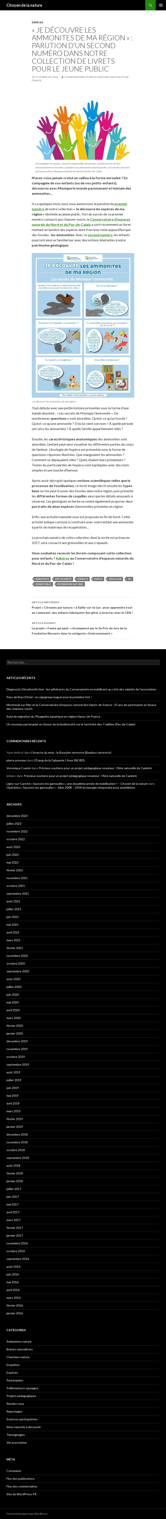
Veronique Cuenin (18, 768)
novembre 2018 (17, 1142)
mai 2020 (12, 1002)
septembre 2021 (17, 893)
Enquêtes (13, 1365)
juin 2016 (12, 1274)
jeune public (43, 584)
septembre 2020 (17, 971)
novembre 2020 (17, 955)
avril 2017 (12, 1212)
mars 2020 (13, 1018)
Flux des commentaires (21, 1486)
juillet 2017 (13, 1189)
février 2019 (14, 1119)
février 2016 (14, 1305)
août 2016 (13, 1266)
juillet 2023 (13, 823)
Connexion (13, 1471)
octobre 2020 (15, 963)
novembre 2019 (17, 1049)
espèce (98, 579)
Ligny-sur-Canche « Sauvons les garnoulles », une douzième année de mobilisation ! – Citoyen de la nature (77, 783)
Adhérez (62, 558)
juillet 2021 (13, 909)
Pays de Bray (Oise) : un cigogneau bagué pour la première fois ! (49, 697)
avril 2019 (12, 1103)
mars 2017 (13, 1220)
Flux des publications (20, 1478)
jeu (130, 579)
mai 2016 (12, 1282)
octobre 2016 (15, 1251)
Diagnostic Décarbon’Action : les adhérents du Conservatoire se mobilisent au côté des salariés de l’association (81, 689)
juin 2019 (12, 1088)
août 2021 (13, 901)
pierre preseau (16, 760)
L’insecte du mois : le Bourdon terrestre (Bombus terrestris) (71, 752)
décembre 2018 (17, 1134)
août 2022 (13, 847)
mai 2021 (12, 924)
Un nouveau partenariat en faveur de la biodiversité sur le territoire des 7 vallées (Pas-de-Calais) (70, 724)
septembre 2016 (17, 1259)
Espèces (37, 22)
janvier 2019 (14, 1126)
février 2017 (14, 1227)
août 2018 (13, 1165)
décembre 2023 (17, 816)
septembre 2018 (17, 1158)
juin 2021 (12, 917)
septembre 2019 (17, 1064)
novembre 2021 (17, 878)
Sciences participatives (22, 1419)
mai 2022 (12, 862)
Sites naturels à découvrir (23, 1427)
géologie (115, 579)
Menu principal (161, 5)
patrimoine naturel (70, 584)
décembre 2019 (17, 1041)
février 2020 (14, 1025)
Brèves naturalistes (19, 1349)
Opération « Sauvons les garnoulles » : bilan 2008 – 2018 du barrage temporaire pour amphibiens (70, 787)
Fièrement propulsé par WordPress (27, 1513)
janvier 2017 (14, 1235)
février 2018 (14, 1173)
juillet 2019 (13, 1080)
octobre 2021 (15, 886)
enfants (83, 579)
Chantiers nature (18, 1357)
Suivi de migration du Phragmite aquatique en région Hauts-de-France (53, 716)
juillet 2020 (13, 987)
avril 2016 (12, 1290)
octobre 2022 (15, 839)
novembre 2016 (17, 1243)
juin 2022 (12, 854)
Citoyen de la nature (24, 5)
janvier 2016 (14, 1313)
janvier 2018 (14, 1181)
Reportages (14, 1411)
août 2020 (13, 979)
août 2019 (13, 1072)
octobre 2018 (15, 1150)
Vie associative (16, 1442)
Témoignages (15, 1435)
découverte (63, 579)
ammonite (42, 579)
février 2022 (14, 870)
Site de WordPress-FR (21, 1494)
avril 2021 (12, 932)
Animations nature (19, 1341)
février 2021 (14, 948)
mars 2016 (13, 1297)
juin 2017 (12, 1196)
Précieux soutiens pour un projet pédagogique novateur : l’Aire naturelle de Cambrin (95, 768)
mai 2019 (12, 1095)
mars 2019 (13, 1111)
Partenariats (14, 1380)
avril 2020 (12, 1010)
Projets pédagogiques (21, 1396)
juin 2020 (12, 994)
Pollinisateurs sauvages (22, 1388)
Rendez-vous (15, 1403)
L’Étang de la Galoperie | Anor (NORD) (59, 760)
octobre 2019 (15, 1057)
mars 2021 (13, 940)
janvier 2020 (14, 1033)
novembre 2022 (17, 831)
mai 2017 (12, 1204)
